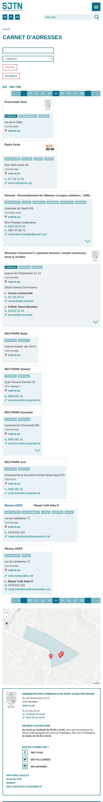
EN (17, 17)
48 (81, 93)
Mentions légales (17, 775)
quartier (44, 116)
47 (75, 93)
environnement (28, 116)
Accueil (6, 29)
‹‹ (14, 93)
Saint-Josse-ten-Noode (17, 7)
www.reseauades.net (20, 575)
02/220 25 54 (16, 310)
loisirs (38, 159)
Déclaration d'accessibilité (24, 786)
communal (11, 116)
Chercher (10, 67)
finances (24, 267)
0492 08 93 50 (16, 226)
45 (62, 93)
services (80, 202)
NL (11, 17)
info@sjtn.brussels (35, 714)
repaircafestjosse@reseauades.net (29, 536)
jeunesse (53, 202)
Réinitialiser (11, 76)
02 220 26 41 (16, 297)
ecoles (26, 202)
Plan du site (14, 779)
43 (49, 93)
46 (68, 93)
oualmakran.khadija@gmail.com (27, 234)
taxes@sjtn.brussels (20, 314)
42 (42, 93)
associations (12, 159)
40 (30, 93)
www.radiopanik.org (20, 183)
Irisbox (10, 783)
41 (36, 93)
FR (5, 17)
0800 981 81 (15, 396)
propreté (10, 340)
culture (27, 159)
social (69, 512)
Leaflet (96, 683)
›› (98, 93)
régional (24, 340)
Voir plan (12, 130)
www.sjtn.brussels (35, 717)
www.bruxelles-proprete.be (24, 400)
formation (39, 202)
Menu (95, 5)
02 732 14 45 (16, 179)
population (67, 202)
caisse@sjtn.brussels (21, 301)
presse (49, 159)
